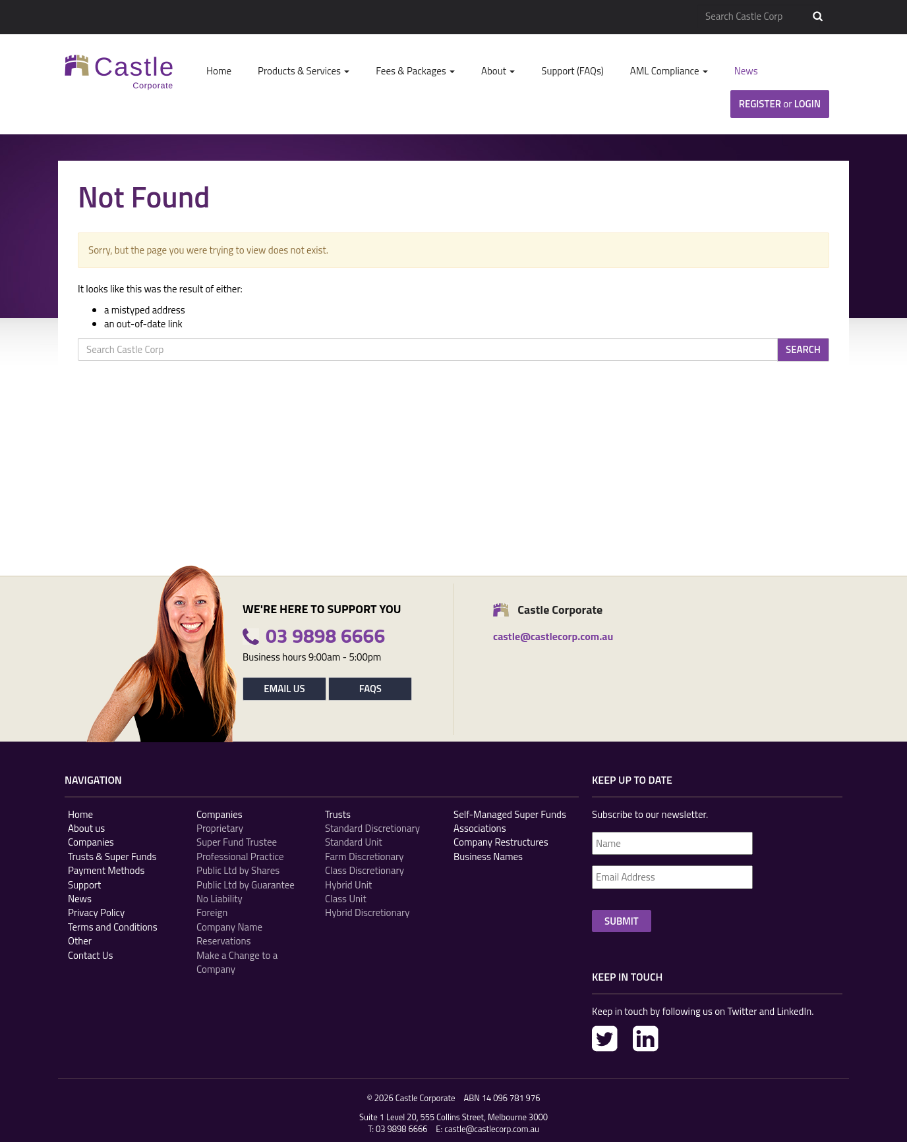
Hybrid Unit (348, 885)
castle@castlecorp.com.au (491, 1128)
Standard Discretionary (372, 828)
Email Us (284, 688)
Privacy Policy (96, 912)
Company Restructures (501, 842)
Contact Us (90, 955)
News (746, 70)
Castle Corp (119, 72)
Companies (91, 842)
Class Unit (345, 899)
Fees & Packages (415, 70)
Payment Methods (106, 870)
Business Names (488, 856)
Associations (480, 828)
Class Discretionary (364, 870)
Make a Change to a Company (237, 962)
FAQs (370, 688)
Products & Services (303, 70)
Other (80, 940)
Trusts (338, 814)
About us (86, 828)
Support (84, 884)
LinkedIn (645, 1038)
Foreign (211, 912)
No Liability (219, 899)
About (498, 70)
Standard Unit (353, 842)
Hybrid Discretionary (367, 912)
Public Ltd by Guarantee (245, 885)
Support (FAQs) (572, 70)
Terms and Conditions (113, 927)
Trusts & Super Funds (112, 856)
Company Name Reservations (229, 934)
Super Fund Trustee (236, 842)
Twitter (605, 1038)
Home (218, 70)
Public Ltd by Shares (237, 870)
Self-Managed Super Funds (510, 814)
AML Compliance (669, 70)
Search (818, 16)
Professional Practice (239, 856)
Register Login (780, 103)
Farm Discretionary (364, 856)
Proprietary (219, 828)
